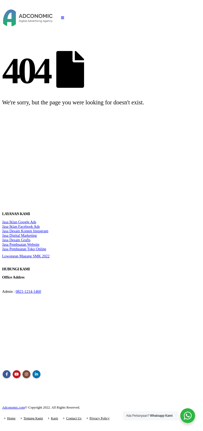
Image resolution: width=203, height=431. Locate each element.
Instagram (26, 374)
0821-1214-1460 (28, 291)
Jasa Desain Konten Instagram (25, 231)
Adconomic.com (13, 407)
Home (11, 418)
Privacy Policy (100, 418)
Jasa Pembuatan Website (20, 244)
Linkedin (36, 374)
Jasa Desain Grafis (16, 240)
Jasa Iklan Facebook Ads (21, 226)
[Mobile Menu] (62, 17)
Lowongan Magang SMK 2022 (25, 256)
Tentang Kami (33, 418)
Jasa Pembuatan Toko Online (24, 249)
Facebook (7, 374)
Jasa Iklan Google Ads (19, 222)
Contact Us (73, 418)
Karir (54, 418)
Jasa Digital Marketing (19, 235)
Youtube (17, 374)
